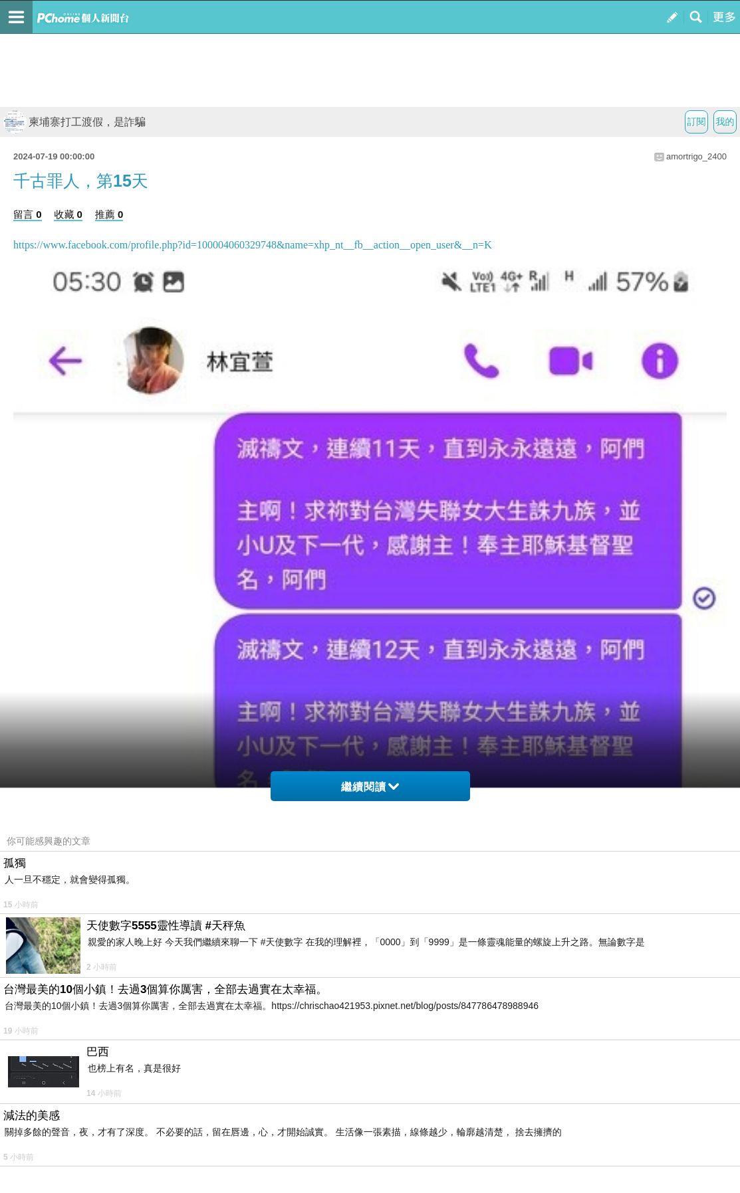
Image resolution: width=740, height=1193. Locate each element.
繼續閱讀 (370, 786)
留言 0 (27, 214)
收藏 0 (68, 214)
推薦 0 (109, 214)
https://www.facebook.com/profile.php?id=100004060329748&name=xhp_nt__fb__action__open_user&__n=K (252, 244)
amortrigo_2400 (696, 156)
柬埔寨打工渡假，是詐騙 (74, 122)
